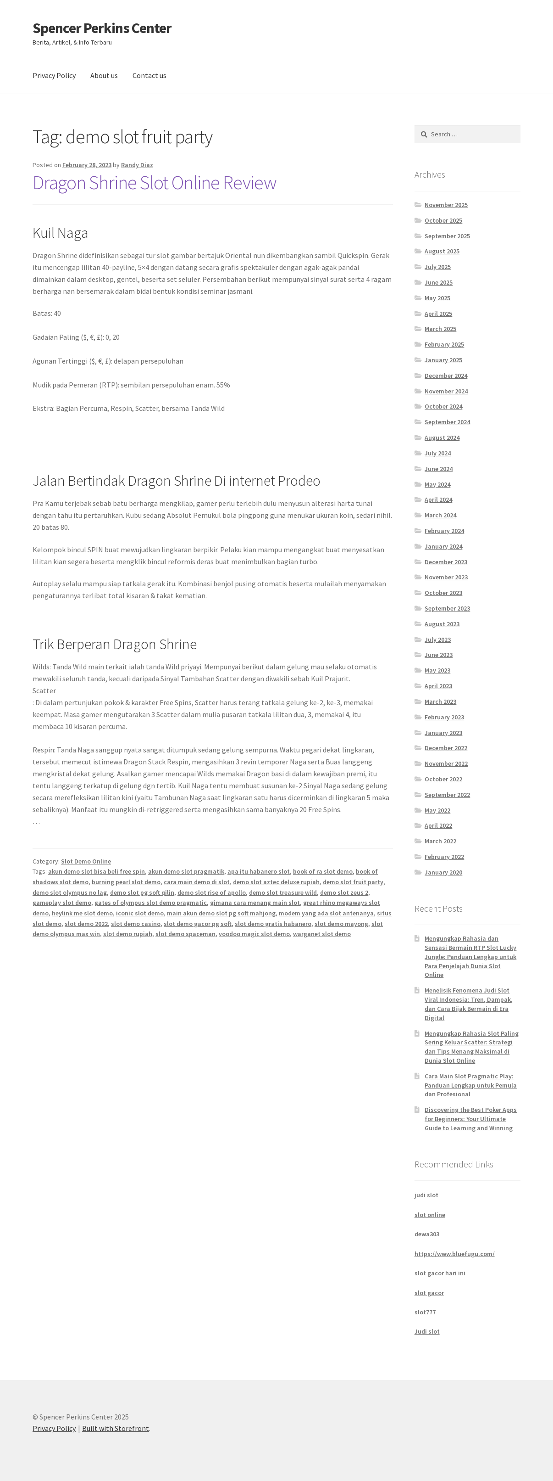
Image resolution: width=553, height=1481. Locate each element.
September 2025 (447, 236)
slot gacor (429, 1293)
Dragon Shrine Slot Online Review (154, 182)
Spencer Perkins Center (102, 28)
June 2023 (439, 655)
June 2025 (439, 282)
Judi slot (427, 1331)
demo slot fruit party (353, 882)
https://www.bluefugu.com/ (455, 1254)
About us (104, 75)
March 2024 (440, 515)
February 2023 (444, 717)
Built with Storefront (115, 1428)
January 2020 (443, 872)
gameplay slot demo (62, 902)
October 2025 (443, 220)
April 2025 (438, 313)
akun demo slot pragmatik (186, 871)
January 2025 (443, 360)
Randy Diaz (137, 165)
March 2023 (440, 701)
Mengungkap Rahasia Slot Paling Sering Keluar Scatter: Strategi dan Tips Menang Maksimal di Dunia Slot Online (472, 1047)
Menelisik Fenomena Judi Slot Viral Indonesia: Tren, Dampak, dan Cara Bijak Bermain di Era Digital (469, 1003)
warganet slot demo (322, 934)
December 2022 (446, 748)
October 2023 (443, 593)
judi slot (426, 1195)
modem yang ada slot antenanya (326, 913)
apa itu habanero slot (258, 871)
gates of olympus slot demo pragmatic (150, 902)
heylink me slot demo (82, 913)
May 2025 (437, 298)
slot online (430, 1215)
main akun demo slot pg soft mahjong (221, 913)
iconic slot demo (140, 913)
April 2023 (438, 686)
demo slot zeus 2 (344, 892)
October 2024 (443, 406)
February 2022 (444, 857)
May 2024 (437, 484)
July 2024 (438, 453)
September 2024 (447, 422)
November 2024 (446, 391)
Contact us (149, 75)
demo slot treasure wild (283, 892)
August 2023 (442, 624)
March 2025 (440, 329)
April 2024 (438, 499)
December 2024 (446, 375)
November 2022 (446, 763)
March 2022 (440, 841)
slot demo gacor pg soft (198, 924)
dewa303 (427, 1234)
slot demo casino (135, 924)
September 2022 (447, 795)
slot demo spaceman (185, 934)
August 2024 (442, 437)
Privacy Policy (54, 75)
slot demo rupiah (127, 934)
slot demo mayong (341, 924)
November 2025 (446, 205)
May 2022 (437, 810)
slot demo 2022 (86, 924)
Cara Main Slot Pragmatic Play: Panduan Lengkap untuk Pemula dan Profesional (471, 1085)
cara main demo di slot (197, 882)
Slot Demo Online (86, 861)
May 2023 (437, 670)
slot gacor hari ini (440, 1273)
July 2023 (438, 639)
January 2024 (443, 546)
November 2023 (446, 577)
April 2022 (438, 825)
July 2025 (438, 267)
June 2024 (439, 469)
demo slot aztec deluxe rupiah (276, 882)
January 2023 (443, 733)
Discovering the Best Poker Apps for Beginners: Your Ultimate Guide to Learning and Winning (471, 1118)
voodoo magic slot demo (254, 934)
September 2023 (447, 608)
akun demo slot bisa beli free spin (96, 871)
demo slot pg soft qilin (142, 892)
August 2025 (442, 251)
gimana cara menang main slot (255, 902)
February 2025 (444, 344)
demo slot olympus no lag (70, 892)
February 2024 (444, 531)
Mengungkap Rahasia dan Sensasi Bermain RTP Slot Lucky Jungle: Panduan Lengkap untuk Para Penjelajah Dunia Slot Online (470, 956)
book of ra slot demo (323, 871)
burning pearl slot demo (126, 882)
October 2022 (443, 779)
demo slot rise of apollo (211, 892)
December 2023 (446, 562)
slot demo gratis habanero (273, 924)
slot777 (425, 1312)
